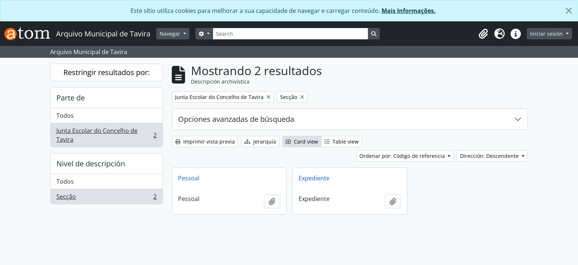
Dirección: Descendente (490, 155)
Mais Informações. (409, 11)
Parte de (70, 98)
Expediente (314, 178)
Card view (302, 141)
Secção (106, 198)
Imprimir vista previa (205, 141)
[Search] (290, 33)
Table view (341, 141)
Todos (65, 116)
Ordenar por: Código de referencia (402, 155)
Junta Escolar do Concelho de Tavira (106, 135)
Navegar (171, 33)
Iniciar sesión (547, 33)
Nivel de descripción (90, 164)
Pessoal (188, 178)
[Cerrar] (569, 10)
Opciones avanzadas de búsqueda (236, 119)
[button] (483, 34)
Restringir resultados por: (106, 72)
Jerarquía (260, 141)
